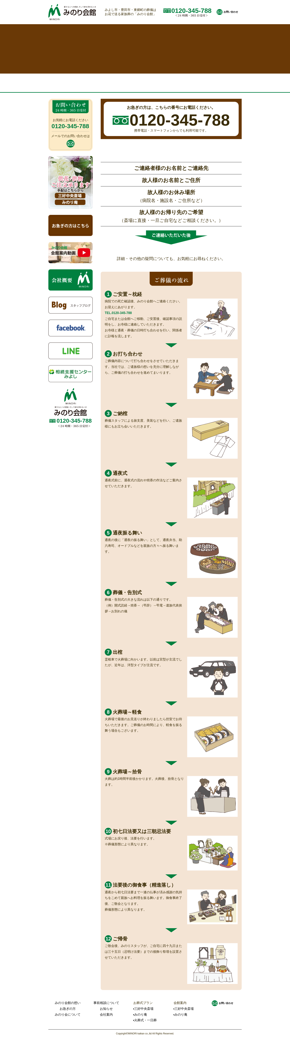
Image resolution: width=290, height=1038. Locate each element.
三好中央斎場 (143, 1008)
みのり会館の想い (68, 1003)
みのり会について (68, 1014)
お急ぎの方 (68, 1008)
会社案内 (106, 1014)
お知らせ (106, 1008)
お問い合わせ (231, 11)
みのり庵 (140, 1014)
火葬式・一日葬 (145, 1020)
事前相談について (106, 1003)
